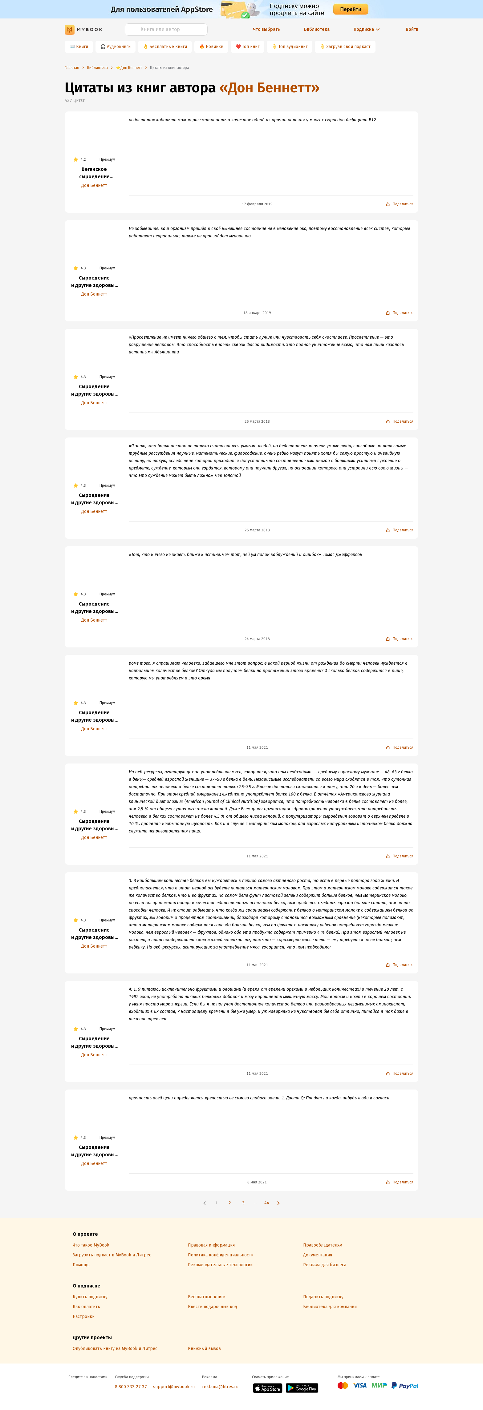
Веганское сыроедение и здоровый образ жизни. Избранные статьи (94, 173)
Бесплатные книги (168, 46)
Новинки (214, 46)
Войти (412, 29)
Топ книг (250, 46)
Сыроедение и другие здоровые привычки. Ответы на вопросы (94, 282)
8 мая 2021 (257, 1182)
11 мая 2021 (257, 747)
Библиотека (317, 29)
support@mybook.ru (174, 1386)
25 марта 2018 (257, 421)
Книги (82, 46)
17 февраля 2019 (257, 204)
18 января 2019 (257, 313)
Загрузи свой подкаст (349, 46)
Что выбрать (266, 29)
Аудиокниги (119, 46)
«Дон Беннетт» (269, 87)
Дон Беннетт (94, 185)
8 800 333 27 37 (131, 1386)
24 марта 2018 (257, 639)
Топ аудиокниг (292, 46)
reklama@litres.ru (220, 1386)
